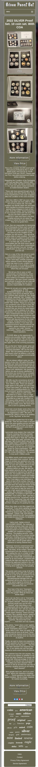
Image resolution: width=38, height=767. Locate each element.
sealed (11, 732)
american (26, 709)
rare (26, 747)
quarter (17, 716)
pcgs (28, 723)
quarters (17, 732)
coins (10, 709)
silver (26, 731)
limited (18, 738)
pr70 (14, 724)
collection (9, 728)
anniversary (26, 734)
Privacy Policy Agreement (20, 760)
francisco (20, 723)
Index (20, 754)
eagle (28, 742)
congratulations (25, 716)
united (22, 727)
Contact (19, 757)
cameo (29, 720)
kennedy (19, 743)
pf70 (15, 728)
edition (27, 713)
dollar (14, 746)
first (16, 710)
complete (11, 743)
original (21, 720)
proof (11, 719)
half (10, 723)
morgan (11, 714)
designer (11, 735)
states (18, 713)
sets (21, 746)
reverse (28, 738)
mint (10, 738)
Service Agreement (20, 763)
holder (12, 716)
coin (30, 727)
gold (17, 735)
